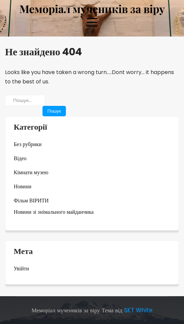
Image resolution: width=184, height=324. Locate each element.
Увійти (21, 268)
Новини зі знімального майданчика (54, 212)
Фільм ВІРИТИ (31, 200)
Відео (20, 158)
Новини (22, 186)
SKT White (138, 310)
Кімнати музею (31, 172)
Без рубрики (27, 144)
